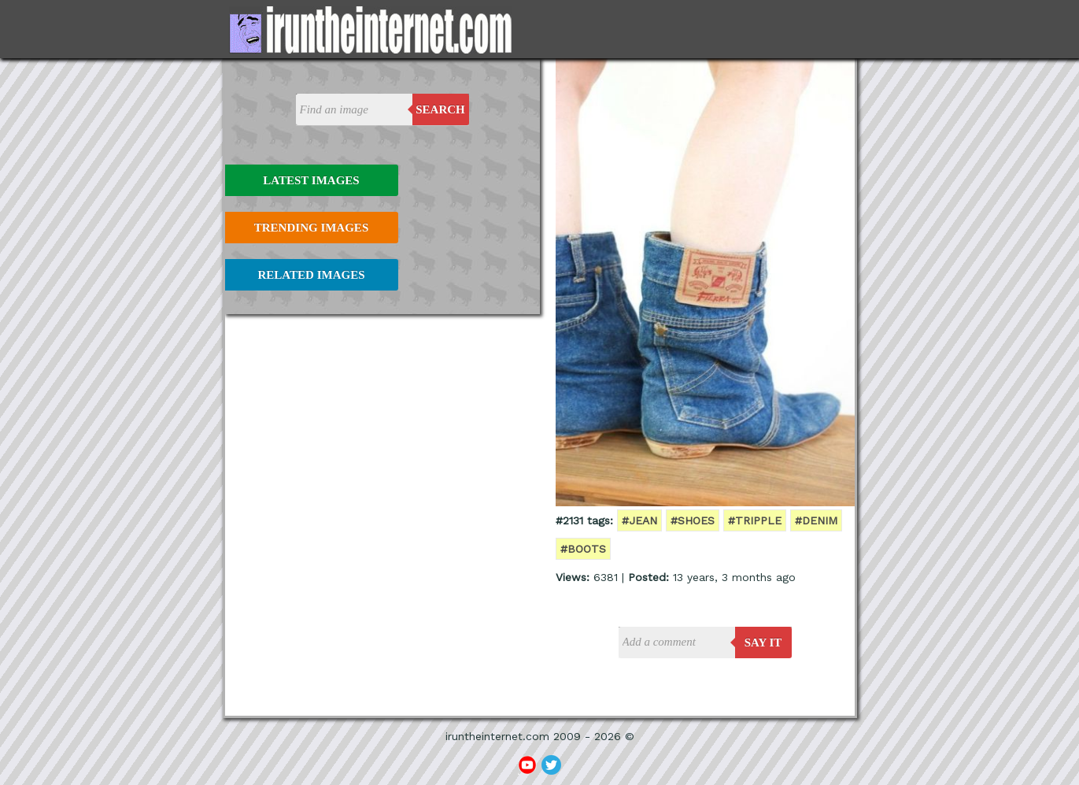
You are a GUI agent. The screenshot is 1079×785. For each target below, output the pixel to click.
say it (763, 642)
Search (440, 109)
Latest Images (311, 180)
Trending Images (311, 227)
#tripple (755, 520)
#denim (816, 520)
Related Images (311, 274)
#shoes (693, 520)
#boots (583, 548)
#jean (639, 520)
